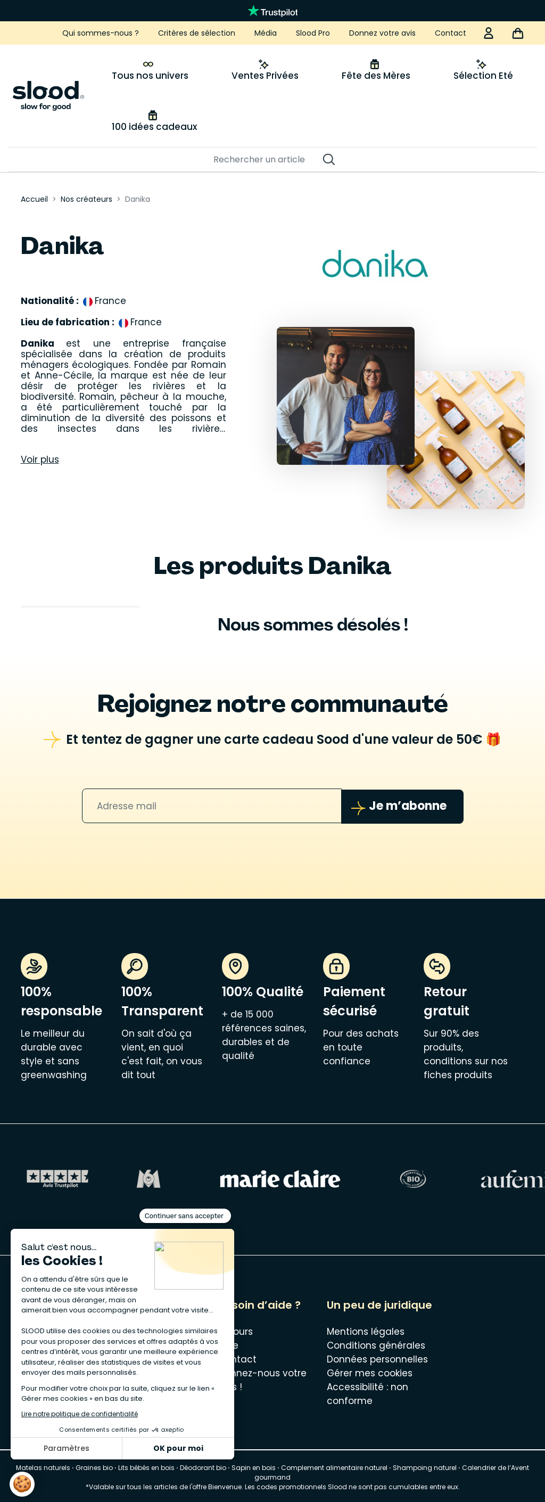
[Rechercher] (267, 159)
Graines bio (94, 1467)
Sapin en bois (254, 1467)
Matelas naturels (43, 1467)
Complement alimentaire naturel (334, 1467)
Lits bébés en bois (146, 1467)
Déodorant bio (203, 1467)
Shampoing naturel (425, 1467)
